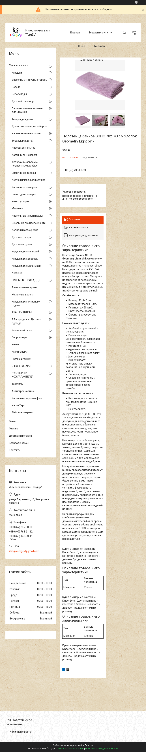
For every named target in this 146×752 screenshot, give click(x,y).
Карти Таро (18, 405)
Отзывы (13, 428)
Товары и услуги (98, 32)
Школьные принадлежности (29, 222)
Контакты (99, 46)
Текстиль (17, 383)
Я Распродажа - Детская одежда (26, 321)
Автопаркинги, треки (24, 287)
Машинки (17, 208)
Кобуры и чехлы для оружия (28, 179)
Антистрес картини (23, 391)
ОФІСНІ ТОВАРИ (21, 366)
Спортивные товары (24, 172)
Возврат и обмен (19, 443)
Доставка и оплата (91, 59)
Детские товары (21, 237)
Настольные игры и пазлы (27, 215)
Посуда (16, 87)
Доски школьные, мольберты (29, 126)
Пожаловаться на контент (70, 748)
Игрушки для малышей (25, 251)
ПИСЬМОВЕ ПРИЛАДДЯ (26, 280)
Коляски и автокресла (25, 230)
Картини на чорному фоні (27, 398)
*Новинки (17, 273)
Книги (15, 344)
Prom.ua (89, 745)
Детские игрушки (22, 244)
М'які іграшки (19, 351)
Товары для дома (22, 119)
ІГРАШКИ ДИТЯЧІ (22, 312)
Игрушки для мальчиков (26, 265)
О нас (81, 46)
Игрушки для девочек (25, 258)
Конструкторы (20, 201)
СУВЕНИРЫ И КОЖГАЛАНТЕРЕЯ (22, 375)
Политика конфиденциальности (101, 748)
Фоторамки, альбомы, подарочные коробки (25, 164)
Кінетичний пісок (22, 330)
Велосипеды (19, 94)
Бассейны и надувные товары (29, 79)
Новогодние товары (24, 194)
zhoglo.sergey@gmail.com (24, 551)
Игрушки (17, 72)
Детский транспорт (23, 101)
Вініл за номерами (22, 412)
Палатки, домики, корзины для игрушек (27, 110)
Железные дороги (22, 294)
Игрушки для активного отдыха (26, 303)
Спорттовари (19, 337)
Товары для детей (22, 140)
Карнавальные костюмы (26, 133)
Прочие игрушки (21, 358)
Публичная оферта (20, 731)
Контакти (14, 450)
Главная (75, 32)
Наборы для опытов (23, 147)
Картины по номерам (24, 155)
